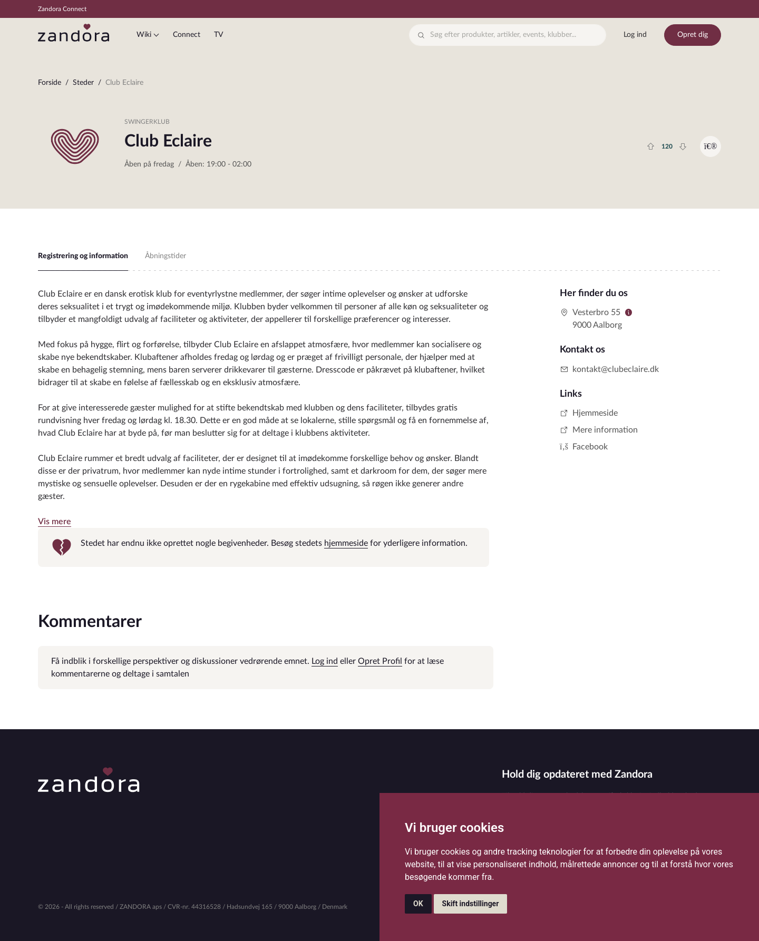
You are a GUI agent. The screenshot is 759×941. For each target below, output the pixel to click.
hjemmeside (346, 543)
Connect (186, 34)
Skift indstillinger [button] (470, 903)
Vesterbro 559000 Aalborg (591, 318)
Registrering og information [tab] (83, 256)
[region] (379, 85)
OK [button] (418, 903)
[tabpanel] (263, 427)
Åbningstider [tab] (165, 256)
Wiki (144, 34)
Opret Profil (380, 661)
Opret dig (692, 34)
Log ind (635, 34)
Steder (83, 82)
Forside (49, 82)
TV (218, 34)
